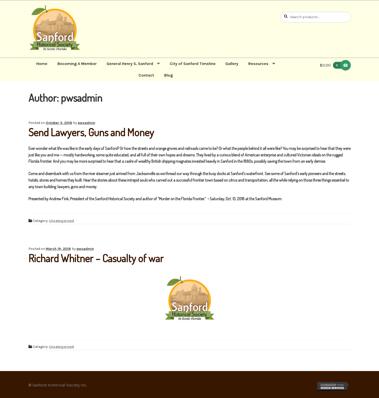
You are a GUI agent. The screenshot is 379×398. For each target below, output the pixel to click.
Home (41, 63)
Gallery (231, 63)
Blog (168, 75)
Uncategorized (61, 221)
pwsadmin (86, 123)
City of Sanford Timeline (193, 63)
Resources (258, 63)
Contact (146, 75)
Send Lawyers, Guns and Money (91, 132)
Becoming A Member (77, 63)
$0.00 (332, 65)
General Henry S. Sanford (130, 63)
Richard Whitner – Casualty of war (96, 258)
